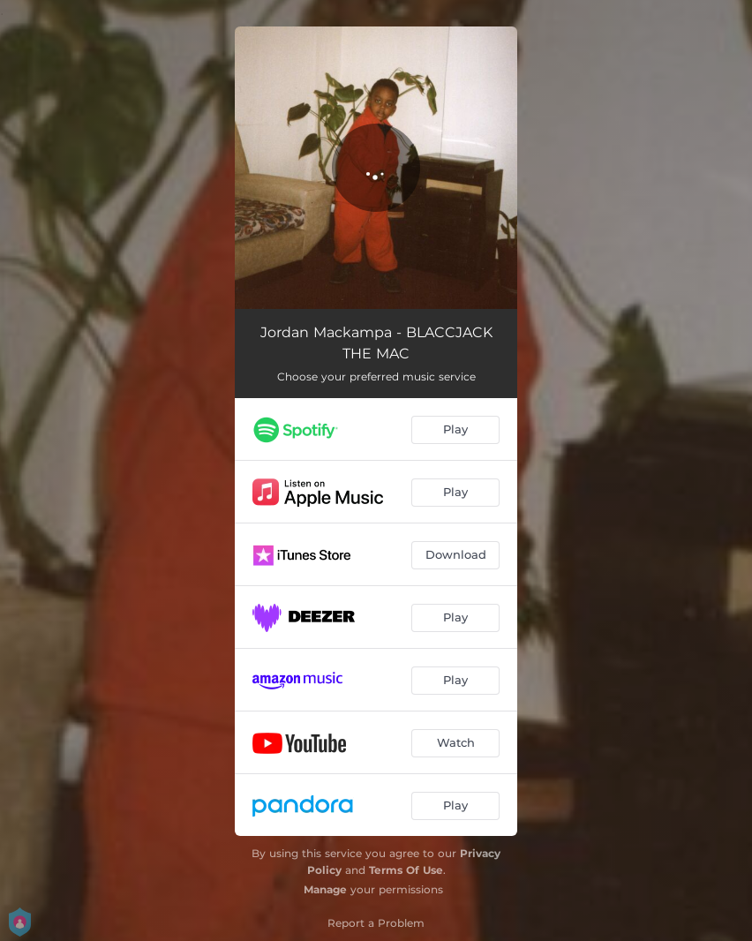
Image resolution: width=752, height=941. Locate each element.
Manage (325, 889)
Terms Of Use (406, 870)
